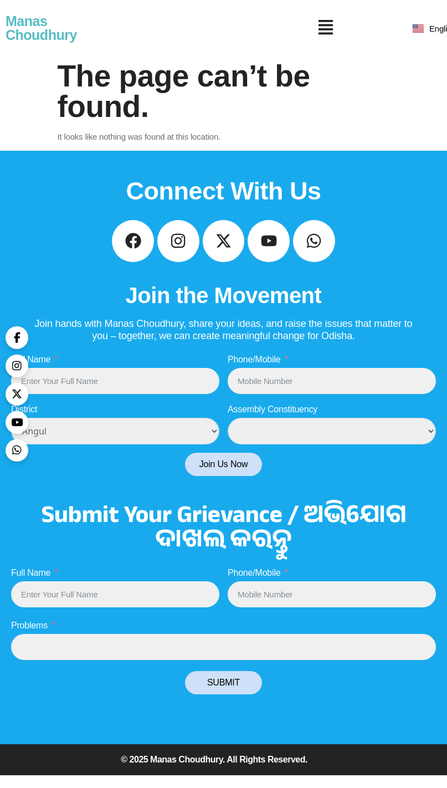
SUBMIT (223, 695)
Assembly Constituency (272, 422)
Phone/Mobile (254, 372)
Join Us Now (223, 477)
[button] (326, 28)
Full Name (30, 372)
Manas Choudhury (41, 28)
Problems (29, 638)
